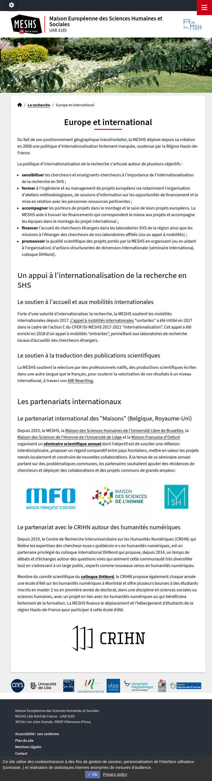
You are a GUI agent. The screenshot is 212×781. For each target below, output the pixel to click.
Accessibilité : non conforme (37, 734)
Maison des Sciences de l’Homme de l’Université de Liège (69, 437)
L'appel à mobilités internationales (102, 320)
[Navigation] (204, 7)
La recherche (39, 105)
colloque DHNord (97, 577)
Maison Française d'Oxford (155, 437)
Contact (21, 753)
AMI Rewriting (80, 381)
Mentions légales (28, 747)
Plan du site (24, 740)
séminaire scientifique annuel (72, 444)
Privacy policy (115, 774)
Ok (92, 774)
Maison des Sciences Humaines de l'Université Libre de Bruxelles (124, 431)
